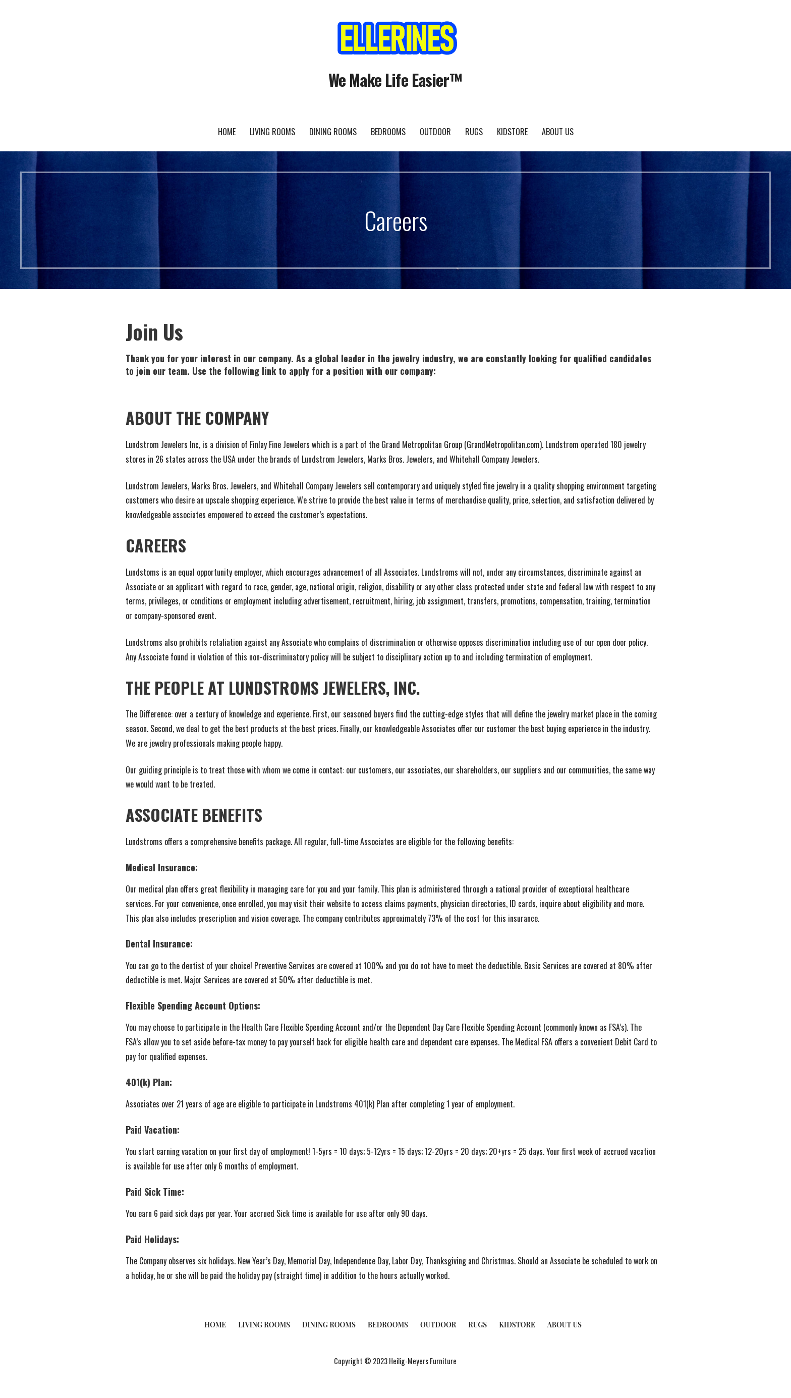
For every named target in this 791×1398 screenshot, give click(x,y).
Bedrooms (388, 132)
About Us (558, 132)
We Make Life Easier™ (395, 79)
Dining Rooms (333, 132)
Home (227, 132)
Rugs (474, 132)
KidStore (512, 132)
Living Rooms (272, 132)
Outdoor (435, 132)
